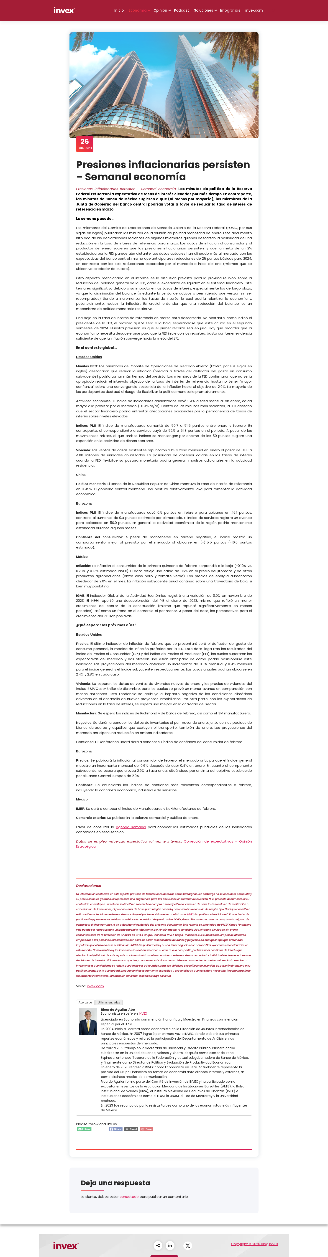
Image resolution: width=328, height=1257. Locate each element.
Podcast (181, 10)
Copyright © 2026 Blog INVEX (254, 1244)
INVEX (190, 914)
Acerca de (85, 1002)
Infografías (230, 10)
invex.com (254, 10)
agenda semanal (131, 827)
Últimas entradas (109, 1002)
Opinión (160, 10)
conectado (129, 1197)
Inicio (119, 10)
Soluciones (203, 10)
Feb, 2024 (85, 144)
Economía (138, 10)
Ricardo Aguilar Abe (118, 1009)
